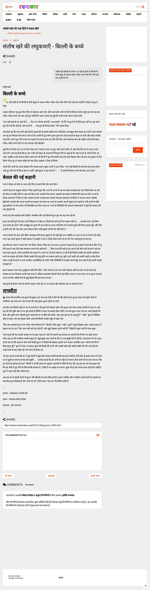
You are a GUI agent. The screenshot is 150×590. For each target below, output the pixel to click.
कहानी (138, 14)
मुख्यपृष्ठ (51, 476)
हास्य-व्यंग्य (33, 14)
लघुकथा (20, 14)
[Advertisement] (127, 44)
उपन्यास (105, 14)
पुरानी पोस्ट (95, 476)
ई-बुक (19, 20)
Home (5, 40)
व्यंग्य (74, 14)
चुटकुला (8, 20)
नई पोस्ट (8, 476)
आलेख (55, 14)
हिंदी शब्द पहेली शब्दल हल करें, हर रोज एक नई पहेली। (24, 33)
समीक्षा (128, 14)
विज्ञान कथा (31, 20)
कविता (44, 14)
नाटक (84, 14)
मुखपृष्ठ (61, 578)
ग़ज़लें (65, 14)
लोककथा (117, 14)
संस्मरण (94, 14)
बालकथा (9, 14)
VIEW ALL (139, 165)
